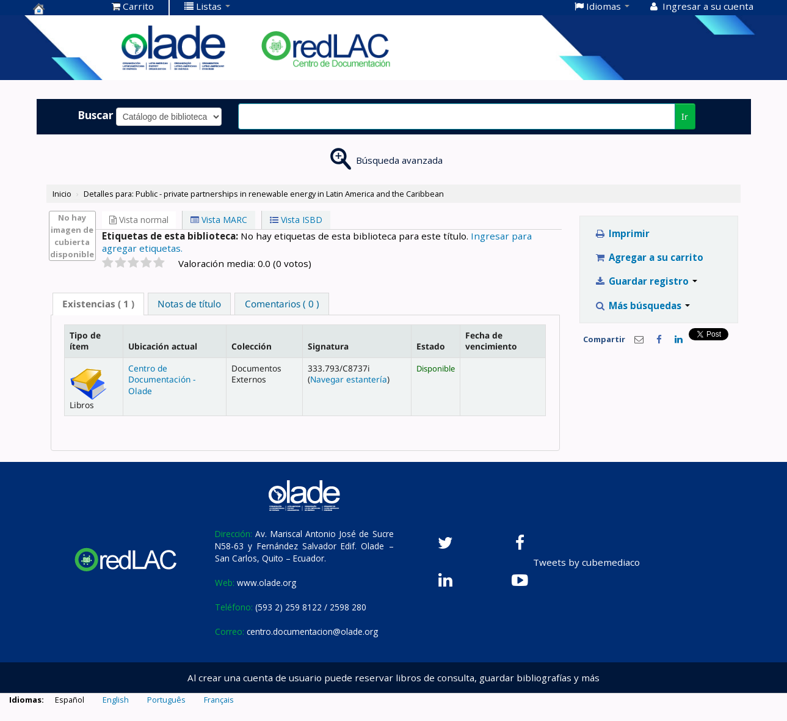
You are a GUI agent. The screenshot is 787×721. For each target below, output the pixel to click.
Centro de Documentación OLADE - (63, 8)
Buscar (96, 115)
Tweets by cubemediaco (586, 562)
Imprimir (622, 233)
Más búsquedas (642, 305)
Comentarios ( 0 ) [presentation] (282, 304)
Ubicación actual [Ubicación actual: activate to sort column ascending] (162, 346)
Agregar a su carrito (648, 257)
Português (166, 699)
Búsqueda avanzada (399, 160)
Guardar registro (645, 281)
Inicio (62, 193)
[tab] (98, 304)
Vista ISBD (296, 219)
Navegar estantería (348, 379)
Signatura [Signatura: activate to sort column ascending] (328, 346)
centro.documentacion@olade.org (312, 631)
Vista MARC (218, 219)
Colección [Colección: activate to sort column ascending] (251, 346)
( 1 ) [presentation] (98, 304)
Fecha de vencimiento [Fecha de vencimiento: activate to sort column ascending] (491, 340)
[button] (133, 6)
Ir (684, 116)
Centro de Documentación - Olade (161, 379)
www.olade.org (266, 582)
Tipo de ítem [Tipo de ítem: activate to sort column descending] (85, 340)
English (116, 699)
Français (219, 699)
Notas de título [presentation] (189, 304)
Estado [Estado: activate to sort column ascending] (430, 346)
